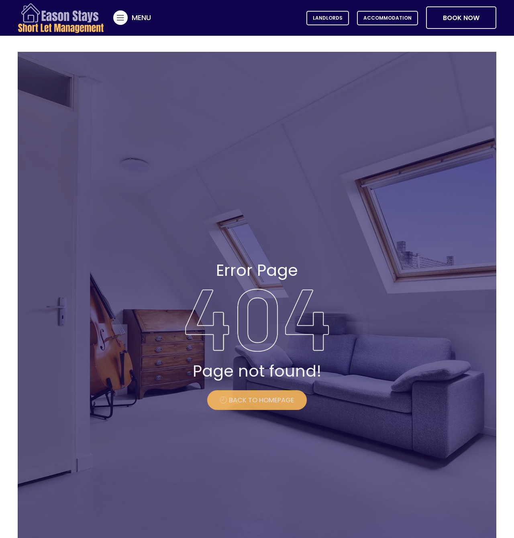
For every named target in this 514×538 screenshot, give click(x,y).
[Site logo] (61, 17)
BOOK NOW (461, 17)
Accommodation (387, 18)
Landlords (328, 18)
